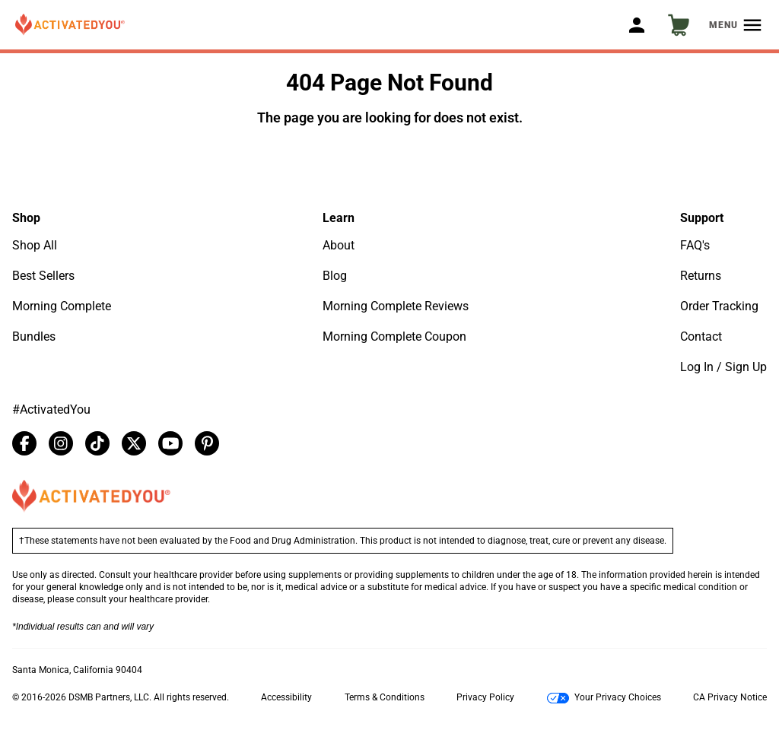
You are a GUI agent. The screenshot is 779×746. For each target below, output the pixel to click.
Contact (701, 336)
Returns (700, 275)
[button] (70, 25)
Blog (335, 275)
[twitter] (134, 443)
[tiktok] (97, 443)
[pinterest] (207, 443)
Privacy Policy (485, 697)
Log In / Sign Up (723, 367)
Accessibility (286, 697)
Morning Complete (61, 306)
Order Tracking (719, 306)
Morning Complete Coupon (394, 336)
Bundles (34, 336)
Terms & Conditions (384, 697)
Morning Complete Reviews (396, 306)
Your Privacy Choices (604, 697)
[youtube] (170, 443)
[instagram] (61, 443)
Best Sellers (43, 275)
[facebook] (24, 443)
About (339, 245)
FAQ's (695, 245)
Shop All (34, 245)
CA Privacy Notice (730, 697)
